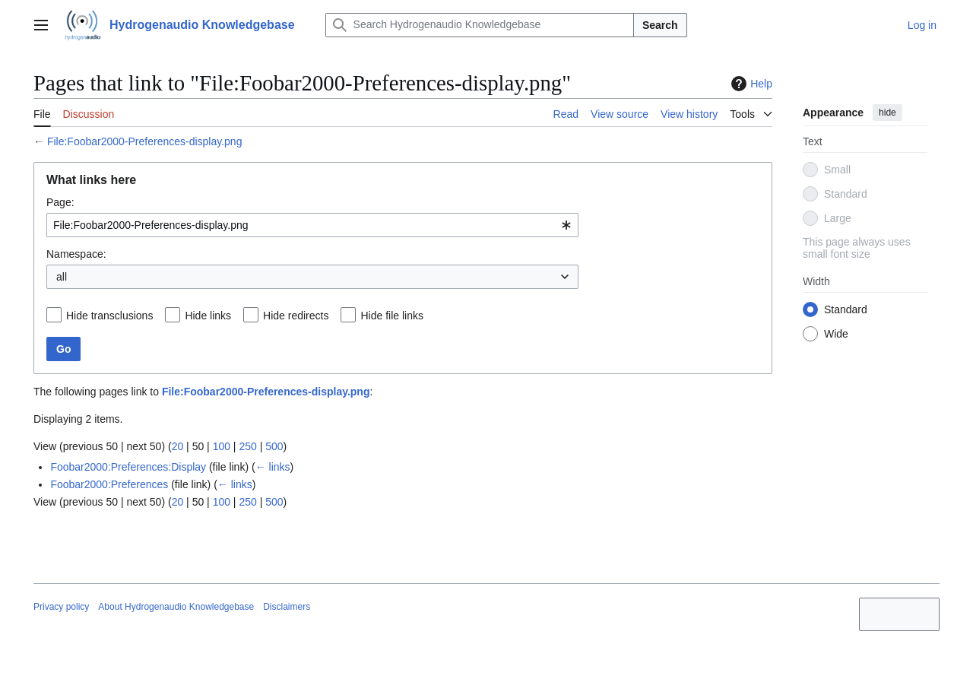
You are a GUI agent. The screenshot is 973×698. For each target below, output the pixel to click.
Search (660, 25)
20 (178, 446)
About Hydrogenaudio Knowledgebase (176, 606)
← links (272, 467)
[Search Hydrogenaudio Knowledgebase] (479, 25)
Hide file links (391, 315)
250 (247, 446)
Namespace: (76, 254)
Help (749, 83)
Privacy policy (61, 606)
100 (221, 446)
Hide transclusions (109, 315)
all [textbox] (61, 277)
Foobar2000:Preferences (109, 484)
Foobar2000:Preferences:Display (128, 467)
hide (887, 112)
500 (274, 446)
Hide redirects (295, 315)
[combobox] (312, 225)
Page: (60, 202)
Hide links (208, 315)
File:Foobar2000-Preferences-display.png (144, 141)
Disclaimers (286, 606)
